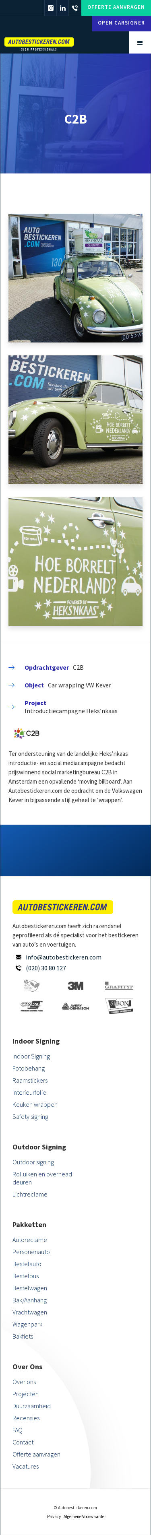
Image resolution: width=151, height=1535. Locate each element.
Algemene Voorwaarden (85, 1516)
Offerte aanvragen (116, 7)
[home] (52, 42)
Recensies (25, 1418)
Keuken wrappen (35, 1104)
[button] (140, 42)
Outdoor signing (33, 1162)
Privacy (54, 1516)
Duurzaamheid (31, 1406)
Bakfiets (22, 1336)
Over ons (24, 1382)
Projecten (25, 1394)
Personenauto (31, 1252)
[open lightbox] (75, 278)
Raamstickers (30, 1080)
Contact (22, 1442)
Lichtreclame (30, 1194)
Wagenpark (27, 1324)
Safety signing (30, 1116)
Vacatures (25, 1466)
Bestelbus (25, 1276)
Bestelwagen (29, 1288)
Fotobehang (28, 1068)
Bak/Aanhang (29, 1300)
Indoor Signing (31, 1056)
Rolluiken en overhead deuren (42, 1178)
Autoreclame (29, 1240)
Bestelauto (26, 1264)
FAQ (17, 1430)
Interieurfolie (29, 1092)
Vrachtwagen (29, 1312)
